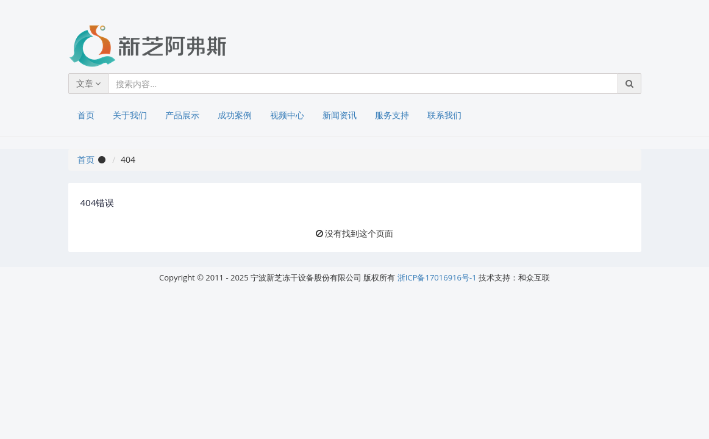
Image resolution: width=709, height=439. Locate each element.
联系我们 (444, 115)
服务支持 (392, 115)
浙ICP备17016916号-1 (437, 277)
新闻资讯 (339, 115)
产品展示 (182, 115)
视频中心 (287, 115)
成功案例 (235, 115)
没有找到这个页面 (359, 233)
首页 (85, 115)
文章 (88, 83)
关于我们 (130, 115)
